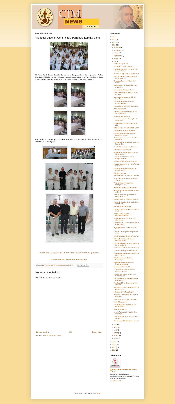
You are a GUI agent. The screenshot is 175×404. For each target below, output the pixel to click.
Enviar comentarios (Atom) (52, 335)
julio (115, 61)
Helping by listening (120, 173)
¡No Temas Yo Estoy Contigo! (123, 66)
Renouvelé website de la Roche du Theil (126, 248)
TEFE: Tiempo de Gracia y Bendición (125, 299)
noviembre (117, 50)
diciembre (117, 47)
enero (116, 338)
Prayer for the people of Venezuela (124, 131)
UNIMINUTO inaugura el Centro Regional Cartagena (124, 263)
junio (115, 324)
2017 (114, 42)
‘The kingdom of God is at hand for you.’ (126, 321)
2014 (114, 344)
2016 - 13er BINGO (120, 109)
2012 (114, 350)
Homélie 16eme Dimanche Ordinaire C (126, 147)
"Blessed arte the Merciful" (122, 267)
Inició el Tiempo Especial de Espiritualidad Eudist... (122, 214)
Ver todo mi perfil (115, 381)
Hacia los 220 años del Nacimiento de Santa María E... (125, 77)
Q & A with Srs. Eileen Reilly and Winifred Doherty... (124, 239)
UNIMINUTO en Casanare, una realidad (126, 176)
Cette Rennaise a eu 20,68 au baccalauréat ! (123, 258)
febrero (116, 335)
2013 (114, 347)
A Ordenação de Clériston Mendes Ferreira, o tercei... (124, 270)
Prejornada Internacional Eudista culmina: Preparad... (124, 102)
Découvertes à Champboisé (122, 206)
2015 (114, 342)
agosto (116, 58)
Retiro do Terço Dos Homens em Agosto (126, 128)
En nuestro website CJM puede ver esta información (69, 259)
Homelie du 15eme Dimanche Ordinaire (126, 199)
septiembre (117, 56)
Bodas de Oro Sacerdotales (122, 149)
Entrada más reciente (43, 332)
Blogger (98, 393)
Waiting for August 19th (121, 64)
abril (115, 330)
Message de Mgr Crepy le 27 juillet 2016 (126, 74)
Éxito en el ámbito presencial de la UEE (126, 251)
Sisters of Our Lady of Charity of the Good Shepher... (125, 275)
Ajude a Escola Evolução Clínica (124, 90)
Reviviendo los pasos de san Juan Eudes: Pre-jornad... (124, 134)
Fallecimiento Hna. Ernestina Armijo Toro (126, 236)
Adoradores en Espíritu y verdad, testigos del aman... (124, 157)
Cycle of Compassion (120, 302)
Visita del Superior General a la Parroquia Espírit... (123, 184)
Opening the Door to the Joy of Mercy (125, 187)
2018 (114, 39)
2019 (114, 37)
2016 (114, 45)
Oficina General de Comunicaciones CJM (124, 370)
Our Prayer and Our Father (122, 116)
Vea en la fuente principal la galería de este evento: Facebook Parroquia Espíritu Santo (69, 253)
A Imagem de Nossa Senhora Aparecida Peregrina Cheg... (126, 244)
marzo (116, 333)
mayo (116, 327)
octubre (116, 53)
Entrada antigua (97, 332)
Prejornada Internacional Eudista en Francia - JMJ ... (125, 169)
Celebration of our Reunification (123, 292)
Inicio (71, 332)
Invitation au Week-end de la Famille (125, 161)
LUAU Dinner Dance (120, 309)
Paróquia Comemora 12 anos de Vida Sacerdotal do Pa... (125, 112)
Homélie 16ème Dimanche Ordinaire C (126, 106)
